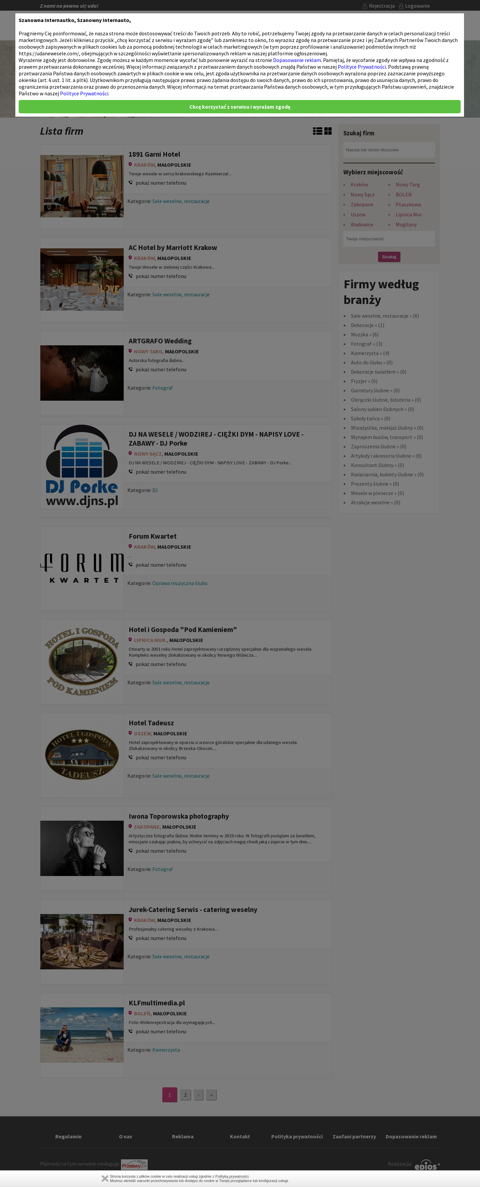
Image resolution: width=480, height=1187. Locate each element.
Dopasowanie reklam (297, 60)
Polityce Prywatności (362, 66)
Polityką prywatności (232, 1176)
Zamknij (105, 1178)
